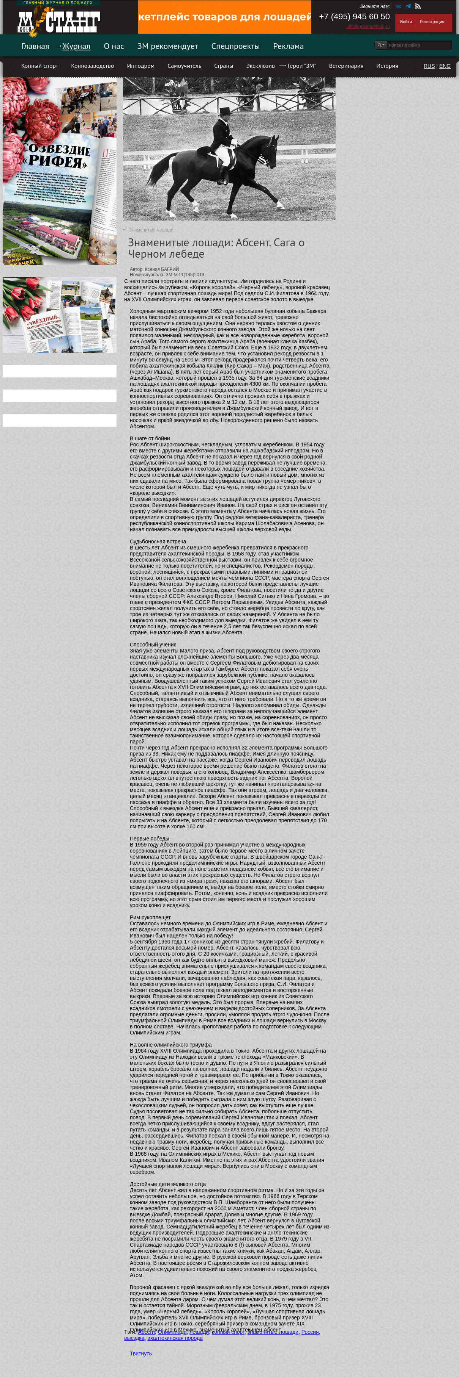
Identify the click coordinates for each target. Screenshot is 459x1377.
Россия (310, 1332)
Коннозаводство (92, 65)
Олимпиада (172, 1332)
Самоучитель (184, 65)
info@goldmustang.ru (368, 26)
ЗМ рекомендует (167, 46)
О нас (114, 46)
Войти (406, 21)
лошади (199, 1332)
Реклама (288, 46)
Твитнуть (141, 1353)
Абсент (146, 1332)
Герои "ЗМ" (302, 65)
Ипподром (141, 65)
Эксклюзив (260, 65)
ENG (445, 66)
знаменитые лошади (273, 1332)
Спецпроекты (235, 46)
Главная (35, 46)
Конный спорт (39, 65)
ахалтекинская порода (175, 1338)
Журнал (77, 46)
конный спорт (228, 1332)
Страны (223, 65)
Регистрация (432, 21)
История (387, 65)
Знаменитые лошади (151, 230)
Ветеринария (346, 65)
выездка (134, 1338)
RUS (429, 66)
